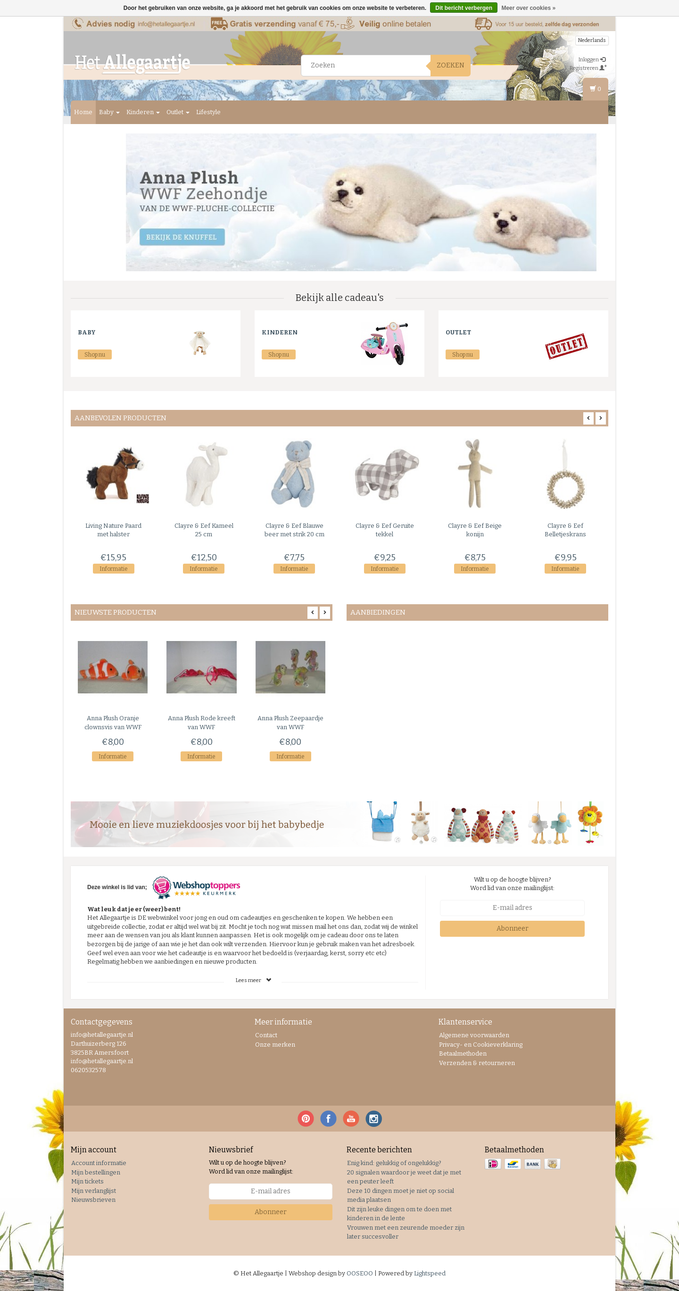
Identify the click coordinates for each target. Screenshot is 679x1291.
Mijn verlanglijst (93, 1190)
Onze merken (275, 1044)
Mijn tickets (87, 1181)
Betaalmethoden (463, 1053)
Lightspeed (430, 1273)
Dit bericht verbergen (463, 8)
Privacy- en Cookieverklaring (480, 1044)
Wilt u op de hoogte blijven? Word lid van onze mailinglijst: (512, 884)
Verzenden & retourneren (477, 1062)
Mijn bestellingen (95, 1172)
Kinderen (143, 112)
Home (83, 112)
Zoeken (450, 65)
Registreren (588, 68)
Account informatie (98, 1162)
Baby (109, 112)
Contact (266, 1035)
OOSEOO (360, 1273)
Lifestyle (208, 112)
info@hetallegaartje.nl (102, 1061)
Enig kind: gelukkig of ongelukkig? (394, 1162)
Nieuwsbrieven (93, 1199)
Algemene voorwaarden (474, 1035)
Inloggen (592, 60)
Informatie (113, 569)
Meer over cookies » (528, 8)
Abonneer (513, 929)
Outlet (178, 112)
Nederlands (592, 40)
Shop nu (94, 354)
